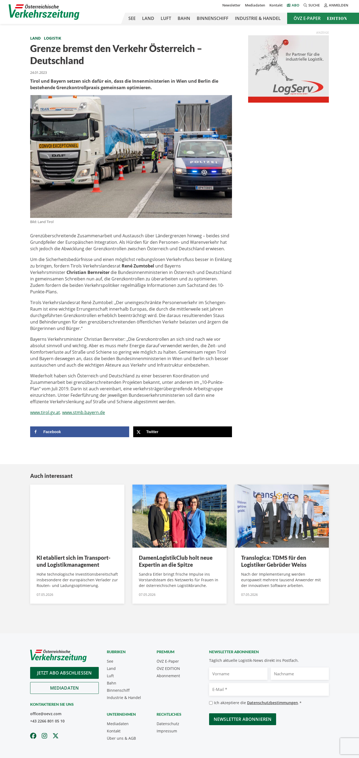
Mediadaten (255, 5)
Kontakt (276, 5)
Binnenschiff (212, 18)
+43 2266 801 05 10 (47, 721)
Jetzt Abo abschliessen (64, 673)
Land (148, 18)
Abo (295, 5)
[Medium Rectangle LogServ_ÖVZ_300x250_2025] (288, 68)
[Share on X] (182, 431)
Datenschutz (168, 723)
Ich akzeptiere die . (257, 703)
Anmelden (336, 5)
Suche (312, 5)
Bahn (184, 18)
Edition (337, 18)
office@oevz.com (45, 713)
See (132, 18)
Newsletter (231, 5)
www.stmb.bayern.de (83, 412)
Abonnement (168, 675)
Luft (166, 18)
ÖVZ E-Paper (307, 18)
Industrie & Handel (258, 18)
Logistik (52, 38)
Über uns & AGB (121, 738)
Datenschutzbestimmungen (272, 702)
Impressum (167, 730)
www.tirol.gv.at (45, 412)
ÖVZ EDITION (168, 668)
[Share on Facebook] (79, 431)
